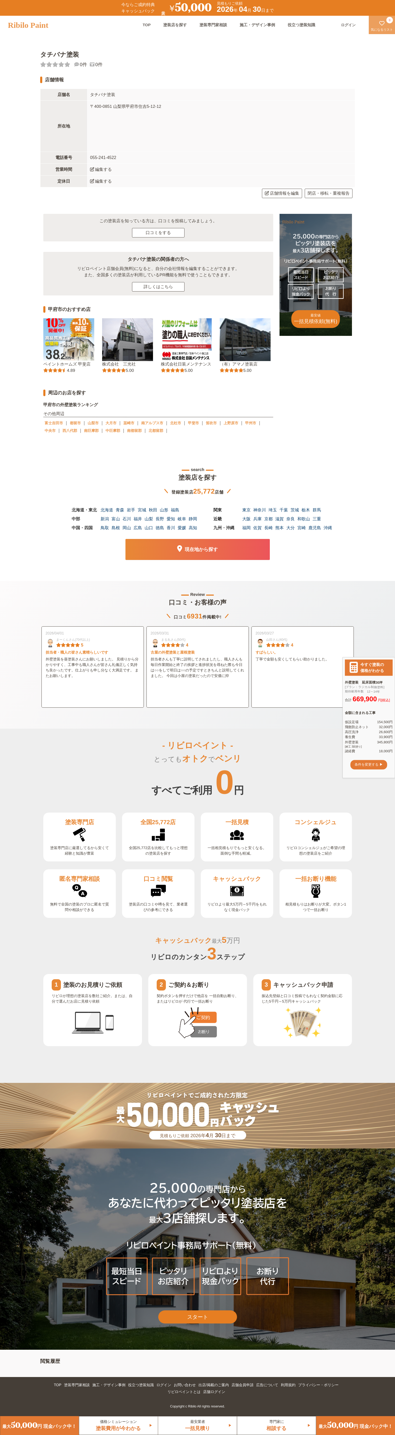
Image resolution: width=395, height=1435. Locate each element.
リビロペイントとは (184, 1392)
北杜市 (175, 423)
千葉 (284, 510)
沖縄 (328, 528)
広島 (138, 528)
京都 (268, 519)
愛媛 (182, 528)
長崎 (268, 528)
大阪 (246, 519)
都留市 (75, 423)
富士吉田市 (54, 423)
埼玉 (272, 510)
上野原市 (231, 423)
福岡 (246, 528)
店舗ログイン (214, 1392)
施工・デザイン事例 (257, 25)
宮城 (142, 510)
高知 (193, 528)
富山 (116, 519)
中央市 (50, 430)
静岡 (193, 519)
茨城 (295, 510)
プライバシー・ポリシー (318, 1385)
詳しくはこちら (158, 286)
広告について (267, 1385)
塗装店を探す (175, 25)
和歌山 (303, 519)
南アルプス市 (152, 423)
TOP (147, 25)
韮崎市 (128, 423)
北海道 (107, 510)
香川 (171, 528)
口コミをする (158, 232)
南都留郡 (134, 430)
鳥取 (105, 528)
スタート (197, 1317)
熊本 (279, 528)
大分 (290, 528)
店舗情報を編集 (282, 193)
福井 (138, 519)
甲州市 (250, 423)
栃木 (306, 510)
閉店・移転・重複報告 (329, 193)
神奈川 (259, 510)
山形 (164, 510)
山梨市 (93, 423)
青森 (120, 510)
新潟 (105, 519)
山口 (149, 528)
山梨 (149, 519)
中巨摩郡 (113, 430)
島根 (116, 528)
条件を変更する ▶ (369, 765)
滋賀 (279, 519)
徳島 (160, 528)
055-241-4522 (103, 157)
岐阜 (182, 519)
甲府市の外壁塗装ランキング (70, 405)
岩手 (131, 510)
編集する (101, 169)
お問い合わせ (185, 1385)
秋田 (153, 510)
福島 (175, 510)
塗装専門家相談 (213, 25)
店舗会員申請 (242, 1385)
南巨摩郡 (91, 430)
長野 (160, 519)
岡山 (127, 528)
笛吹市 (211, 423)
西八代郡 (69, 430)
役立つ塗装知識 (301, 25)
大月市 (111, 423)
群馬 (317, 510)
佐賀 (257, 528)
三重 (317, 519)
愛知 (171, 519)
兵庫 (257, 519)
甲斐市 (193, 423)
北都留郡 (156, 430)
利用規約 (288, 1385)
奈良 (290, 519)
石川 (127, 519)
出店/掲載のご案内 (213, 1385)
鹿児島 (314, 528)
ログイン (163, 1385)
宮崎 (301, 528)
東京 (246, 510)
